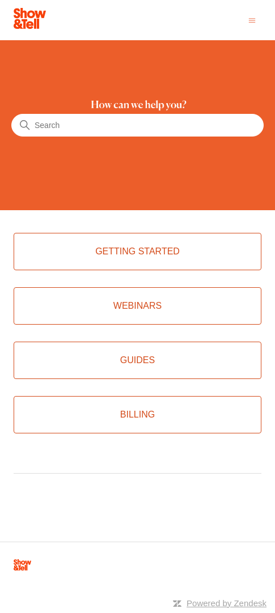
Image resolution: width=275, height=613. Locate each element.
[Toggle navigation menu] (252, 19)
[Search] (137, 125)
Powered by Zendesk (226, 603)
